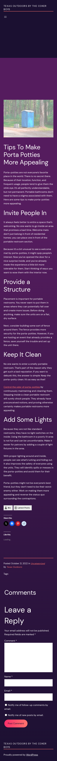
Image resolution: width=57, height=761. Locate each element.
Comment (10, 640)
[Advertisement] (28, 71)
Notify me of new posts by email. (25, 715)
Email (8, 690)
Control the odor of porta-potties (22, 387)
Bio (9, 508)
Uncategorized (38, 563)
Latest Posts (24, 508)
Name (8, 676)
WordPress (32, 754)
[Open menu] (5, 17)
